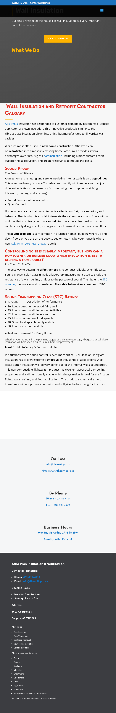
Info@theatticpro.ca (58, 464)
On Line (58, 459)
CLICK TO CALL (20, 2)
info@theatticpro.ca (35, 581)
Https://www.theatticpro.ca (58, 470)
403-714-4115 (62, 498)
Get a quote (58, 38)
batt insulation (53, 156)
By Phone (58, 493)
